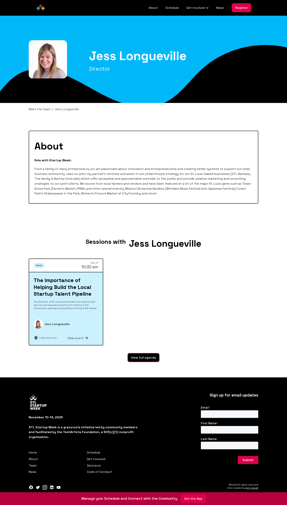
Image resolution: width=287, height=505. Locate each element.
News (220, 8)
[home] (40, 8)
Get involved (96, 459)
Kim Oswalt (252, 487)
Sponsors (94, 465)
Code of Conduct (99, 472)
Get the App (193, 499)
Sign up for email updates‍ (234, 395)
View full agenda (143, 358)
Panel (39, 265)
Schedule (172, 8)
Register (241, 8)
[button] (198, 8)
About (153, 8)
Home (33, 452)
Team (33, 465)
